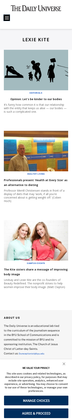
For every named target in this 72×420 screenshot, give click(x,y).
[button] (64, 363)
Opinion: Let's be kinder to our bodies (33, 101)
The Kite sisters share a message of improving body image (35, 281)
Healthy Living (36, 178)
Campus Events (36, 273)
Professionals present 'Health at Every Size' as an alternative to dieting (35, 189)
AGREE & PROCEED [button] (36, 413)
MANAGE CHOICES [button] (36, 400)
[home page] (36, 9)
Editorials (36, 93)
